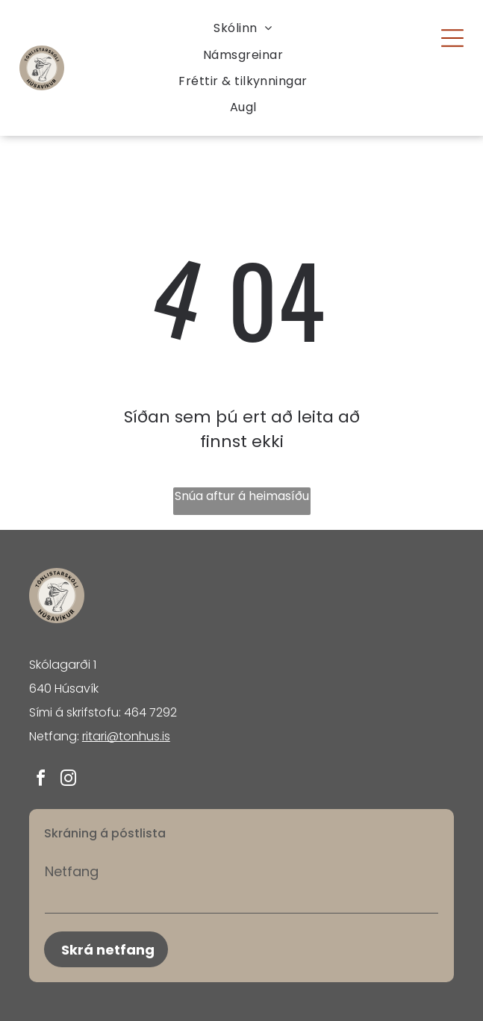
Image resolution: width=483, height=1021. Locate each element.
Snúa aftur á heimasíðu (242, 496)
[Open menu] (452, 38)
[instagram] (69, 780)
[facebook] (41, 780)
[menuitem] (243, 28)
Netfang (72, 871)
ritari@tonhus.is (126, 736)
